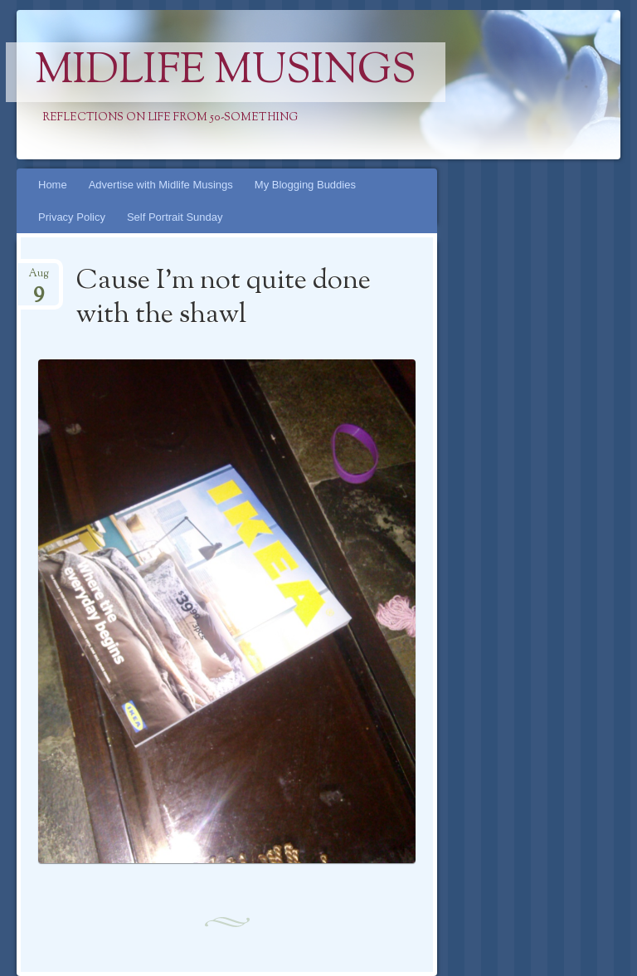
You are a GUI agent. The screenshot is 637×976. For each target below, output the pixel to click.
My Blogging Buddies (305, 184)
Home (52, 184)
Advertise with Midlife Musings (161, 184)
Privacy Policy (71, 217)
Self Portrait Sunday (175, 217)
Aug (38, 278)
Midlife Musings (225, 72)
